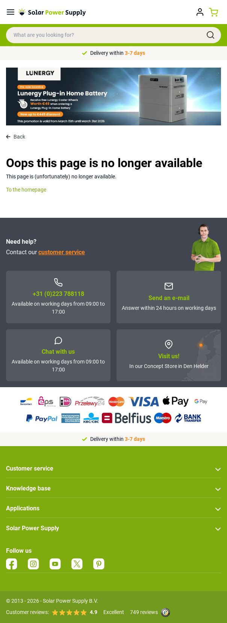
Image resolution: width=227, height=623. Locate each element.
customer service (61, 252)
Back (15, 137)
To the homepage (26, 190)
